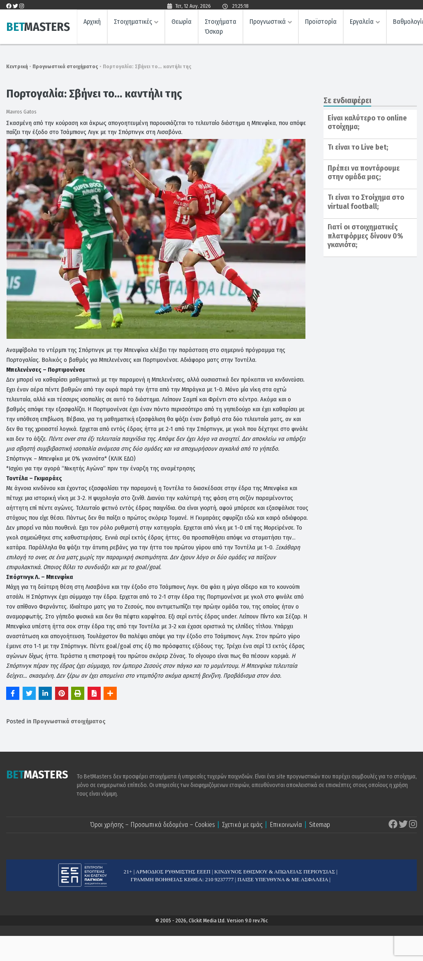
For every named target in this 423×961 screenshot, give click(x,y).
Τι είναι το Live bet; (358, 147)
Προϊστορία (321, 23)
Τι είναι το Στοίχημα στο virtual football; (366, 202)
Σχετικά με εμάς (242, 824)
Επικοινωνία (286, 824)
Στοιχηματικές (133, 23)
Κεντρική (17, 66)
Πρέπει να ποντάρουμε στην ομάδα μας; (364, 173)
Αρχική (92, 23)
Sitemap (319, 824)
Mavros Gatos (21, 112)
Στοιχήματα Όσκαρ (220, 28)
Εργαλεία (362, 23)
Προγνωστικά (268, 23)
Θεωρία (181, 23)
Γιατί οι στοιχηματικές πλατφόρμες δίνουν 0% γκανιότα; (365, 235)
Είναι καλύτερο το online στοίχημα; (367, 122)
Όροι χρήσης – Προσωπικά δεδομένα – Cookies (152, 824)
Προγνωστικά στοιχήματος (65, 66)
